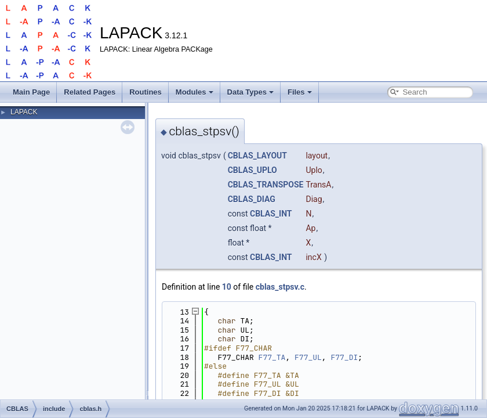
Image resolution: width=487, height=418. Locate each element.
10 (226, 286)
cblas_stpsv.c (280, 286)
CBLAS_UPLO (252, 170)
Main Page (31, 92)
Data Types (250, 92)
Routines (145, 92)
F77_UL (308, 357)
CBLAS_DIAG (251, 199)
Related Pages (89, 92)
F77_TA (272, 357)
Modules (194, 92)
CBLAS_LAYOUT (257, 155)
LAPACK (23, 112)
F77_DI (344, 357)
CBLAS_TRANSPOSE (266, 184)
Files (300, 92)
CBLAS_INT (271, 213)
